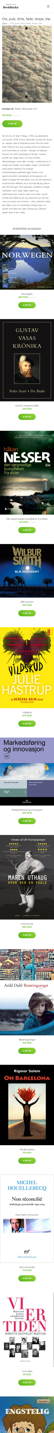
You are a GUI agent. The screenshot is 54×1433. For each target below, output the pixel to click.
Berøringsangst (27, 1039)
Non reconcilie (27, 1267)
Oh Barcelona (27, 1149)
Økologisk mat (29, 108)
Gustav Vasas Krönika (27, 405)
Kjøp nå (12, 123)
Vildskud (27, 712)
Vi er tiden (27, 1371)
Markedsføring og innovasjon (27, 809)
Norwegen (27, 294)
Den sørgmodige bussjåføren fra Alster (27, 518)
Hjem (4, 23)
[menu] (48, 6)
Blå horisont (27, 601)
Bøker (18, 108)
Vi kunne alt (27, 923)
